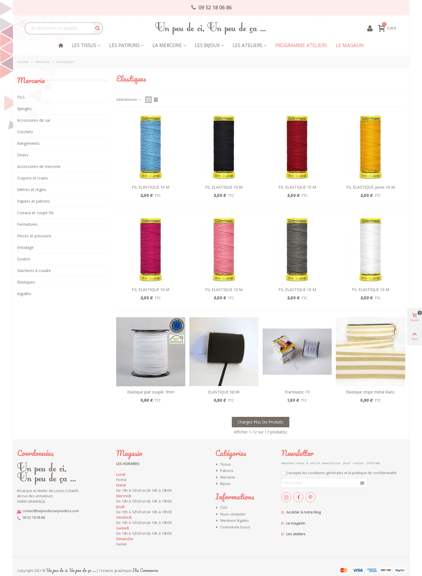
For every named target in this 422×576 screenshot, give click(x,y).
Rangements (28, 143)
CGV (221, 507)
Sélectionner (129, 99)
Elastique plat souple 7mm (150, 392)
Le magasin (350, 45)
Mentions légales (232, 520)
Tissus (223, 464)
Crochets (25, 131)
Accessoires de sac (34, 120)
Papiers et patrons (33, 201)
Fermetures (27, 224)
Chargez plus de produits (260, 422)
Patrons (224, 471)
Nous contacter (230, 514)
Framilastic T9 (297, 392)
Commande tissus (232, 527)
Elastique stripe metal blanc (370, 392)
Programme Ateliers (301, 45)
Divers (22, 154)
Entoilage (25, 247)
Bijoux (222, 484)
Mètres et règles (31, 189)
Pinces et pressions (34, 235)
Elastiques (26, 282)
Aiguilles (24, 293)
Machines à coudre (34, 270)
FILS (21, 97)
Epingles (24, 108)
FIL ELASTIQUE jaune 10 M (370, 187)
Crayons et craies (32, 178)
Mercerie (31, 80)
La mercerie (167, 45)
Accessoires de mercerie (39, 166)
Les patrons (124, 45)
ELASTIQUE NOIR (223, 392)
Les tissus (84, 45)
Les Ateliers (247, 45)
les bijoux (207, 45)
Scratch (23, 259)
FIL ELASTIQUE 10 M (150, 187)
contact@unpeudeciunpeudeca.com (51, 511)
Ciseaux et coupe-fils (35, 212)
